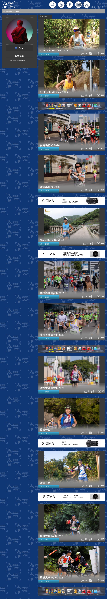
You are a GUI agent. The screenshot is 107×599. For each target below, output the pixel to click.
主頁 (93, 7)
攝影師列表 (8, 11)
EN (103, 7)
